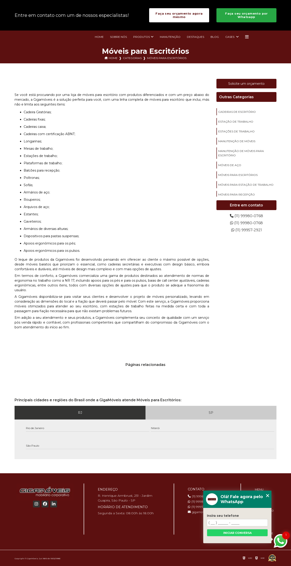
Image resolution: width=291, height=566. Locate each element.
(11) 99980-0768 (246, 216)
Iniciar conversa (237, 533)
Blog (215, 37)
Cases (230, 37)
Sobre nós (118, 37)
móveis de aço (229, 165)
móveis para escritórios (238, 175)
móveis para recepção (236, 194)
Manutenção (170, 37)
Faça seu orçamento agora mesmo (179, 15)
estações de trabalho (236, 131)
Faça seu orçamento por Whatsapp (246, 15)
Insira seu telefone (223, 515)
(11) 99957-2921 (246, 230)
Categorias (132, 58)
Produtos (141, 37)
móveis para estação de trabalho (245, 184)
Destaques (195, 37)
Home (99, 37)
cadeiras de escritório (237, 111)
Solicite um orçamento (246, 84)
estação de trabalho (235, 121)
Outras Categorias (236, 97)
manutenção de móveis (236, 141)
